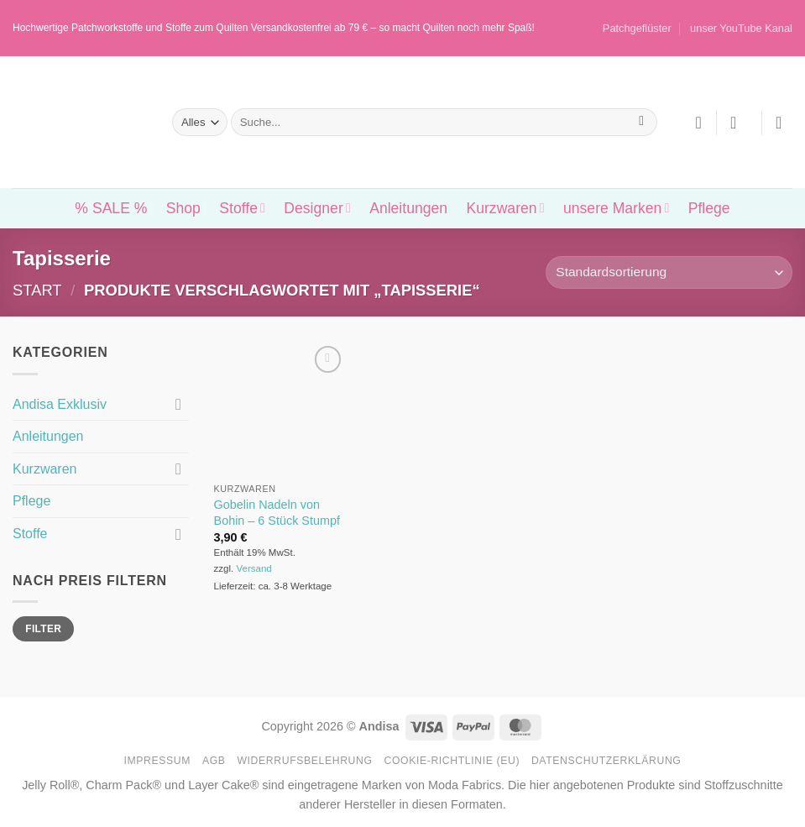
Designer (317, 208)
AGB (214, 761)
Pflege (709, 208)
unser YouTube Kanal (741, 28)
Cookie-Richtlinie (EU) (452, 761)
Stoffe (242, 208)
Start (37, 290)
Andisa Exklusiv (60, 404)
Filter (43, 629)
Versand (253, 568)
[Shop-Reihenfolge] (669, 272)
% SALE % (111, 208)
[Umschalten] (179, 404)
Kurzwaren (505, 208)
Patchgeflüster (637, 28)
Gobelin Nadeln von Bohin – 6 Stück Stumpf (277, 512)
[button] (738, 122)
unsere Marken (616, 208)
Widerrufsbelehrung (304, 761)
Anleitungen (408, 208)
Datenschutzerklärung (606, 761)
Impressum (157, 761)
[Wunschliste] (698, 122)
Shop (183, 208)
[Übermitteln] (642, 122)
